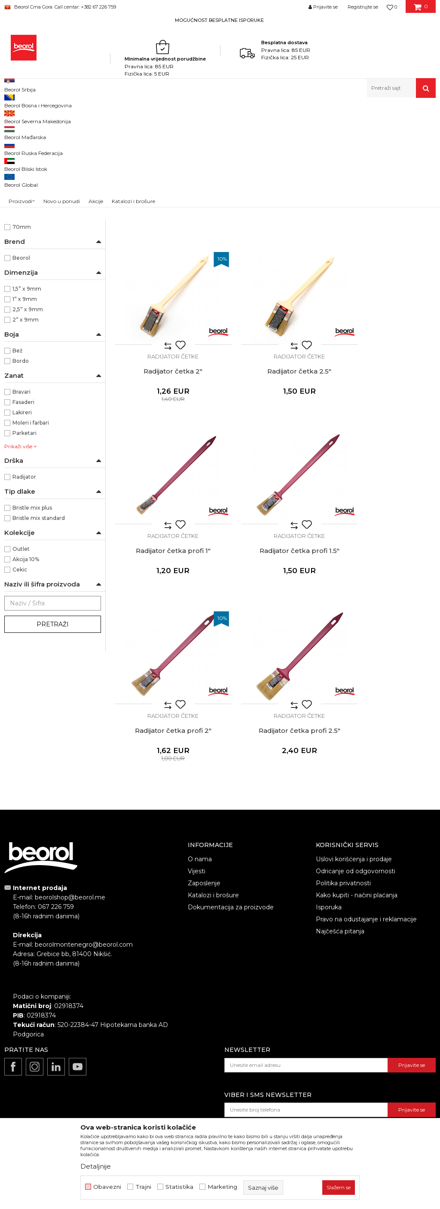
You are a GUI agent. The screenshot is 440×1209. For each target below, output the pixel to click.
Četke (178, 116)
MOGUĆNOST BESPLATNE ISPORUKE (219, 20)
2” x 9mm (25, 430)
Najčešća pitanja (340, 900)
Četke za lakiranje (31, 201)
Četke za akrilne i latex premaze (50, 181)
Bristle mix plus (32, 618)
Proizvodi (70, 116)
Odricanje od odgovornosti (355, 840)
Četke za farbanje (31, 191)
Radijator (24, 587)
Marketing (222, 1187)
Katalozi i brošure (213, 864)
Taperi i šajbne (27, 243)
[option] (220, 20)
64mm (21, 327)
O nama (200, 828)
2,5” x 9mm (27, 420)
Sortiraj (330, 130)
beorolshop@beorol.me (70, 866)
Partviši (17, 222)
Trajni (143, 1187)
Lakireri (22, 523)
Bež (17, 461)
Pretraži (53, 735)
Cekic (19, 680)
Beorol (21, 368)
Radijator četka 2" (385, 286)
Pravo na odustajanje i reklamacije (366, 888)
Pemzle (19, 232)
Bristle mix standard (38, 629)
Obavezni (107, 1187)
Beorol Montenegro (28, 116)
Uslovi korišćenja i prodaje (354, 828)
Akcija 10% (25, 670)
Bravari (21, 502)
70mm (21, 337)
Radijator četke (28, 212)
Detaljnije (95, 1166)
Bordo (20, 471)
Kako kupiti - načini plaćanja (356, 864)
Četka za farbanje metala (40, 151)
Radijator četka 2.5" (165, 449)
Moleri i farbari (30, 533)
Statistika (179, 1187)
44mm (21, 307)
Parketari (24, 544)
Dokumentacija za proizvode (231, 876)
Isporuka (329, 876)
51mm (20, 317)
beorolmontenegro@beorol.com (84, 913)
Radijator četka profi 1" (275, 449)
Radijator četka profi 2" (165, 613)
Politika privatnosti (343, 852)
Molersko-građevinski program (126, 116)
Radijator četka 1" (165, 286)
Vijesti (196, 840)
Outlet (21, 659)
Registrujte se (363, 7)
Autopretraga (290, 130)
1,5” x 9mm (26, 399)
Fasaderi (23, 513)
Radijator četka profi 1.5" (385, 449)
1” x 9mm (24, 410)
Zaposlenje (204, 852)
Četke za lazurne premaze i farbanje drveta (51, 166)
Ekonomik (25, 276)
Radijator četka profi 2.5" (275, 613)
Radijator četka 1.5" (275, 286)
